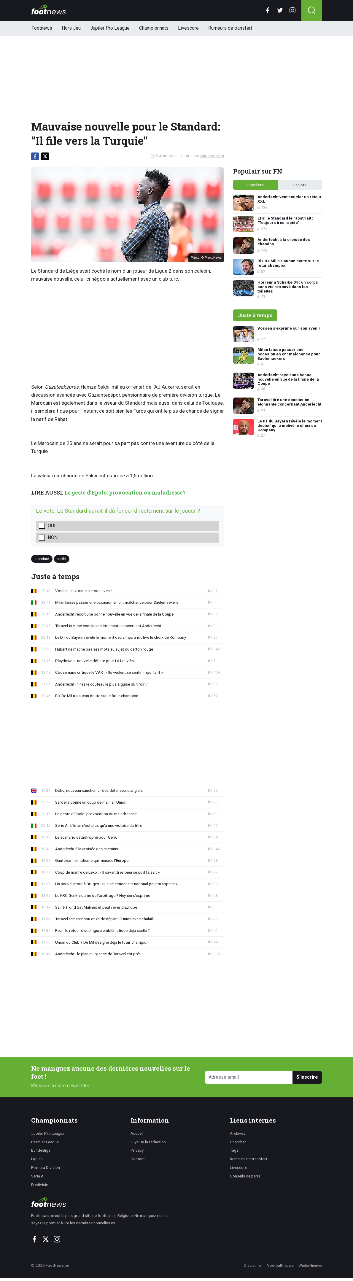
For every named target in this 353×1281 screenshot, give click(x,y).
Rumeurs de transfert (230, 28)
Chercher (238, 1141)
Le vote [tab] (299, 184)
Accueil (137, 1133)
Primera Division (45, 1167)
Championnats (153, 28)
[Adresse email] (249, 1077)
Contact (138, 1158)
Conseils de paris (245, 1176)
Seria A (37, 1176)
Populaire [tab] (255, 184)
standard (41, 559)
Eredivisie (39, 1184)
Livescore (188, 28)
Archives (237, 1133)
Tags (234, 1150)
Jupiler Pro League (110, 28)
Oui (51, 525)
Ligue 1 (37, 1158)
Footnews (41, 28)
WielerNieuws (310, 1265)
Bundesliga (40, 1150)
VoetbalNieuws (280, 1265)
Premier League (45, 1141)
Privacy (137, 1150)
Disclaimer (253, 1265)
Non (53, 537)
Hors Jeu (71, 28)
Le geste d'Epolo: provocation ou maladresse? (125, 492)
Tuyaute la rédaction (148, 1141)
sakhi (61, 559)
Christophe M (212, 155)
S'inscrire (307, 1077)
